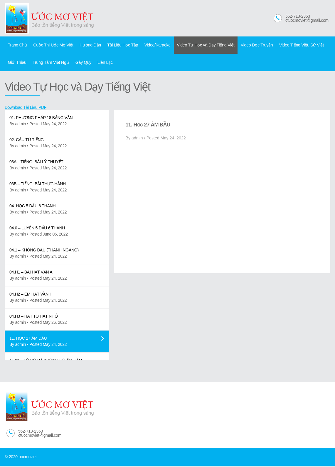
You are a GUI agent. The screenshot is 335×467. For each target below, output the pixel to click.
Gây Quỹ (81, 63)
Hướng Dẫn (88, 45)
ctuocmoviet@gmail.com (307, 20)
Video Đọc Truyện (250, 45)
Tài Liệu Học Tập (119, 45)
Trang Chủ (17, 45)
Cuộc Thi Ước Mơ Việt (52, 45)
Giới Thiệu (17, 63)
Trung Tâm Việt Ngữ (50, 63)
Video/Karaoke (153, 45)
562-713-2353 (297, 16)
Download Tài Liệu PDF (25, 108)
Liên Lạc (102, 63)
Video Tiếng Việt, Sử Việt (293, 45)
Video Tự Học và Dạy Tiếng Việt (200, 45)
